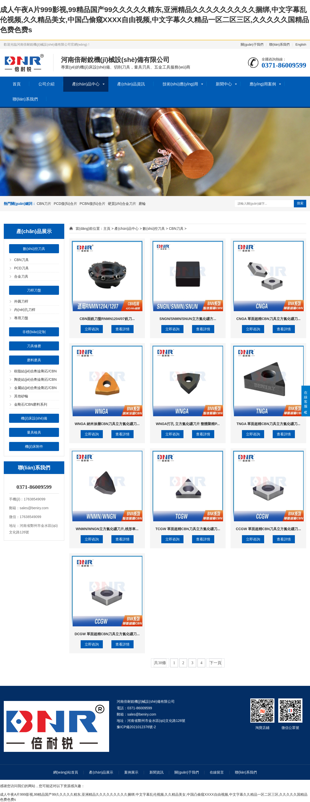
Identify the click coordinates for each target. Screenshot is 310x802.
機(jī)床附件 (34, 446)
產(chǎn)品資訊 (131, 84)
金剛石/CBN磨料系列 (30, 404)
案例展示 (131, 772)
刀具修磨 (34, 346)
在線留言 (217, 772)
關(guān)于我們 (252, 44)
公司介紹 (46, 84)
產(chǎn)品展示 (101, 772)
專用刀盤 (21, 318)
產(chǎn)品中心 (86, 84)
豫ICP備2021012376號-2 (136, 727)
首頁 (17, 84)
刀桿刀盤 (34, 290)
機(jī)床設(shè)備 (34, 418)
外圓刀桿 (21, 301)
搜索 (300, 203)
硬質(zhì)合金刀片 (122, 204)
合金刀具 (21, 276)
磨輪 (142, 204)
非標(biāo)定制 (34, 332)
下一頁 (215, 663)
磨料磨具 (34, 360)
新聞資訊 (156, 772)
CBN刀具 (21, 260)
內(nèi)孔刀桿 (24, 310)
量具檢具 (34, 432)
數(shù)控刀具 (34, 249)
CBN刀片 (44, 204)
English (300, 44)
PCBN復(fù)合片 (92, 204)
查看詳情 (122, 329)
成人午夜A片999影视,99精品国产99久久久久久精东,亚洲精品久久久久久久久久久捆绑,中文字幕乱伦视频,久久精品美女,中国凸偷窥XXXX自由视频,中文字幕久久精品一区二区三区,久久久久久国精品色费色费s (154, 20)
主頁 (106, 229)
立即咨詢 (92, 329)
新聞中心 (224, 84)
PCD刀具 (21, 268)
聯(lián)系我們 (279, 44)
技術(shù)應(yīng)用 (180, 84)
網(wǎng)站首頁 (65, 772)
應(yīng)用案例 (263, 84)
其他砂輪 (21, 396)
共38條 (160, 663)
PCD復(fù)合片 (65, 204)
